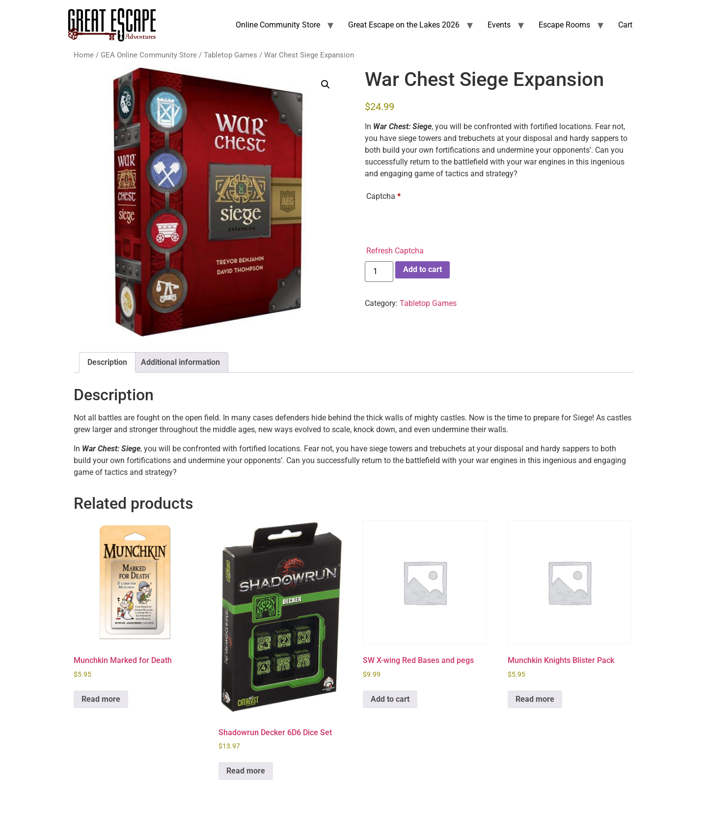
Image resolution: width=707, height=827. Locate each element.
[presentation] (441, 223)
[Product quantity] (379, 271)
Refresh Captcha (395, 250)
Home (84, 55)
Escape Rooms (564, 24)
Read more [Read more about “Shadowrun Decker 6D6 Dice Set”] (245, 770)
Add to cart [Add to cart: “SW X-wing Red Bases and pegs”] (390, 699)
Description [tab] (107, 362)
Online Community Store (278, 24)
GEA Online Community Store (149, 55)
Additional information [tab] (180, 362)
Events (499, 24)
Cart (625, 24)
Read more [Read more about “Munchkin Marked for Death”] (101, 699)
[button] (325, 84)
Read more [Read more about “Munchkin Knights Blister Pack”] (535, 699)
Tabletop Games (230, 55)
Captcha (383, 196)
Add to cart (422, 269)
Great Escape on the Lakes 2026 (404, 24)
